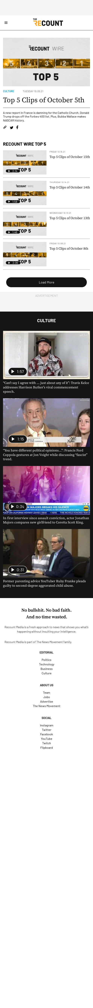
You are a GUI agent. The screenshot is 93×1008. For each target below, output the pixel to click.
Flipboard (46, 747)
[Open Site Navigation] (6, 22)
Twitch (46, 743)
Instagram (46, 725)
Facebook (46, 734)
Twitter (46, 729)
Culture (8, 91)
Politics (46, 659)
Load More (46, 282)
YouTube (46, 738)
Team (46, 692)
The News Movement (49, 642)
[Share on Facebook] (17, 128)
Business (46, 668)
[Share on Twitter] (11, 128)
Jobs (46, 697)
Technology (46, 664)
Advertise (46, 701)
